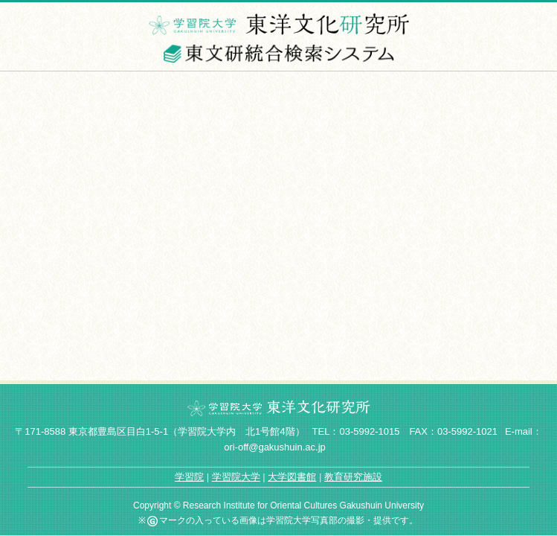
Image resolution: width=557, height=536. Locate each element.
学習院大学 (236, 476)
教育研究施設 (353, 476)
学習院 (189, 476)
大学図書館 (292, 476)
